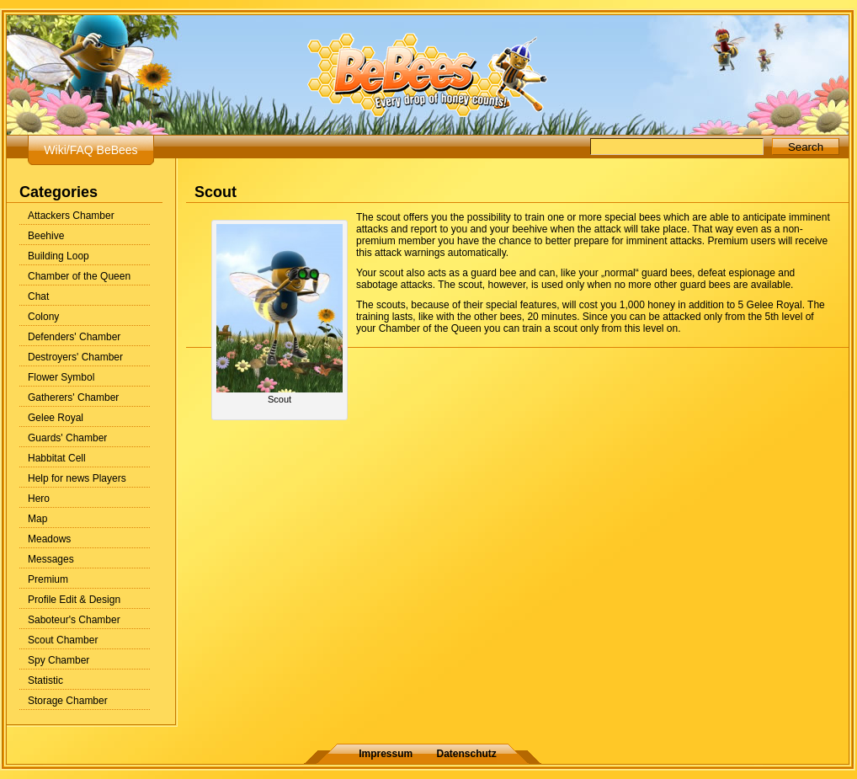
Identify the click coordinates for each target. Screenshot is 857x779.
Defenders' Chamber (74, 337)
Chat (38, 296)
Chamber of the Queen (79, 276)
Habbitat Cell (57, 458)
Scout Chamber (63, 640)
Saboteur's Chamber (74, 620)
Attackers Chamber (71, 215)
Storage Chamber (68, 701)
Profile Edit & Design (74, 600)
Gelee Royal (55, 418)
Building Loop (58, 256)
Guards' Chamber (67, 438)
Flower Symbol (61, 377)
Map (37, 519)
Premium (48, 579)
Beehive (46, 236)
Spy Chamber (58, 660)
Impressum (386, 754)
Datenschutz (467, 754)
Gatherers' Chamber (73, 397)
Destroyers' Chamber (75, 357)
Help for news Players (77, 478)
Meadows (49, 539)
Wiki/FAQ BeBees (90, 150)
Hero (39, 498)
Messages (51, 559)
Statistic (45, 680)
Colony (43, 317)
